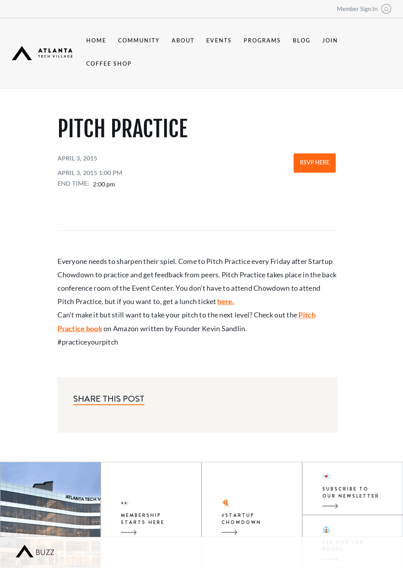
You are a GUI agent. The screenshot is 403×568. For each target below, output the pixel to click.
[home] (42, 53)
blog (302, 41)
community (139, 41)
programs (262, 41)
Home (96, 41)
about (183, 41)
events (219, 41)
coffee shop (109, 64)
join (330, 41)
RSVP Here (314, 163)
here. (225, 301)
